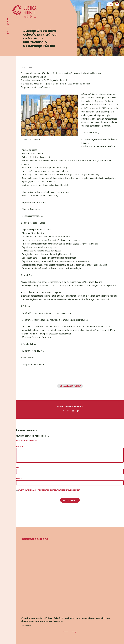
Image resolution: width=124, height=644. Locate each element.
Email (19, 478)
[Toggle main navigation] (7, 21)
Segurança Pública (72, 385)
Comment (20, 446)
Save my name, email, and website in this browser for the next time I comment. (49, 490)
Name (18, 467)
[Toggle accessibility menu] (8, 32)
